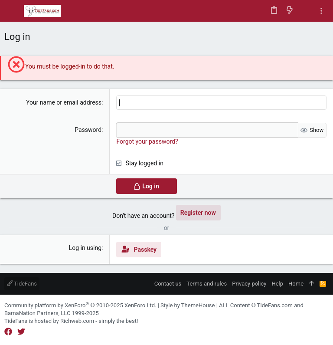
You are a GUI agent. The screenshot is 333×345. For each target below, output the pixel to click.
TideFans (22, 283)
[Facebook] (8, 332)
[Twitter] (21, 332)
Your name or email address (63, 102)
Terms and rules (206, 283)
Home (296, 283)
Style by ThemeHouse (187, 305)
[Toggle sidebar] (321, 11)
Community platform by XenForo (80, 305)
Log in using (85, 247)
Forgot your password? (147, 141)
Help (277, 283)
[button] (13, 11)
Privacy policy (249, 283)
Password (88, 129)
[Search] (305, 11)
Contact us (168, 283)
